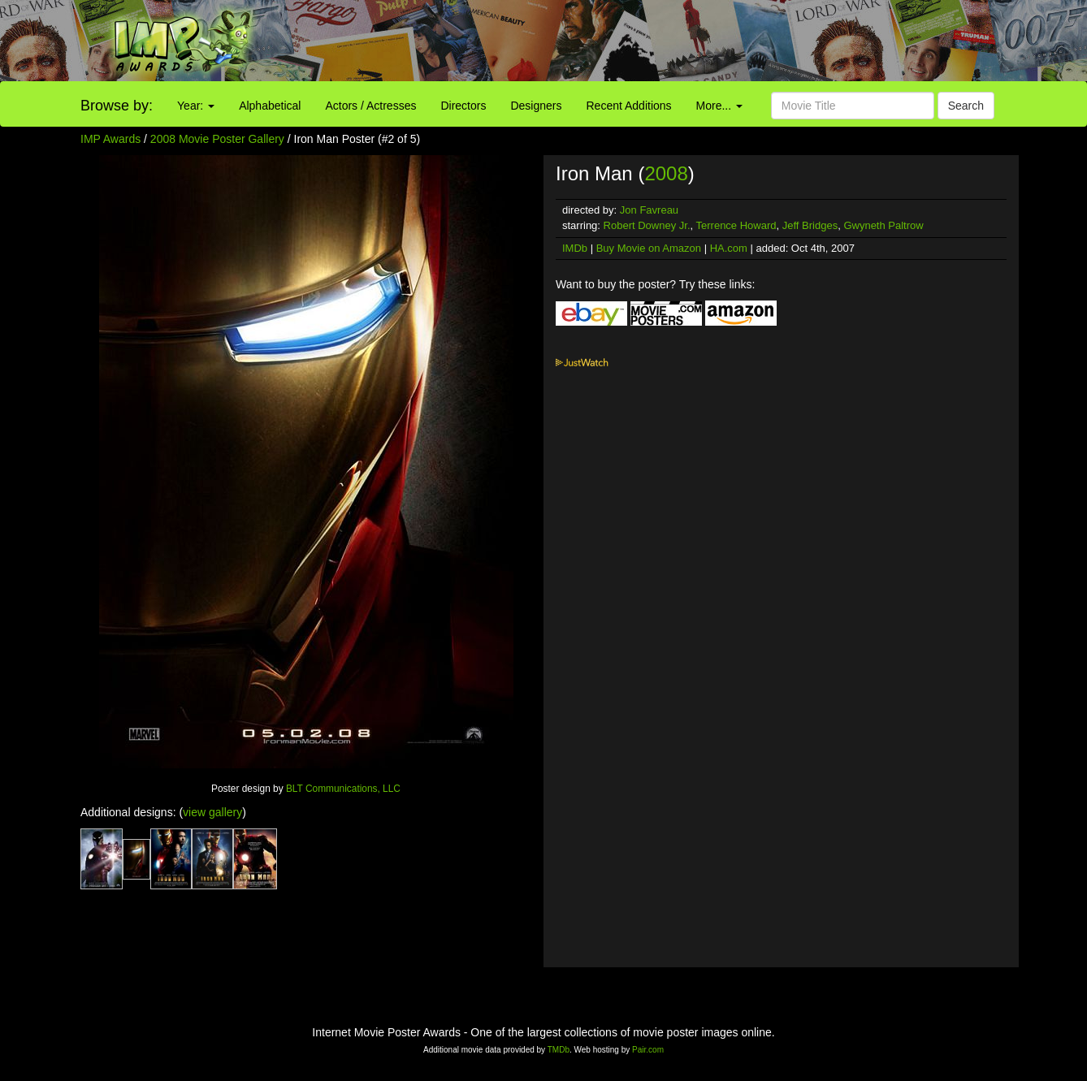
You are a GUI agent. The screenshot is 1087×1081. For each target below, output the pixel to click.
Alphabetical (270, 105)
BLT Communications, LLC (343, 788)
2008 (665, 173)
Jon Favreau (649, 210)
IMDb (574, 248)
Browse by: (116, 105)
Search (966, 105)
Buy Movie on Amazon (648, 248)
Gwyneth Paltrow (883, 225)
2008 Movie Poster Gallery (217, 138)
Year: (195, 105)
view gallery (212, 812)
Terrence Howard (736, 225)
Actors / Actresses (370, 105)
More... (719, 105)
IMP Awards (110, 138)
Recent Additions (629, 105)
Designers (535, 105)
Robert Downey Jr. (647, 225)
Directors (463, 105)
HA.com (728, 248)
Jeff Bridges (810, 225)
